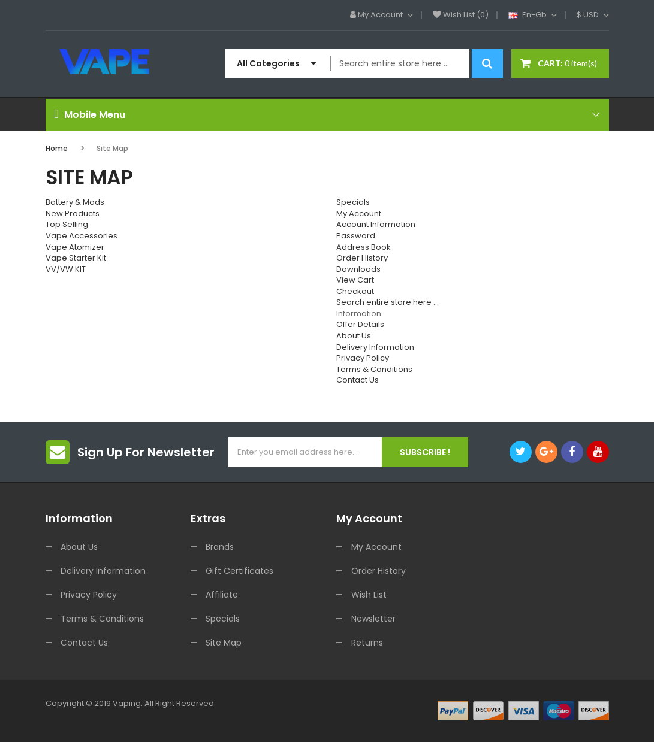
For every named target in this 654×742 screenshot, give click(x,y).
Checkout (355, 291)
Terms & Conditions (374, 369)
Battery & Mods (75, 202)
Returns (367, 643)
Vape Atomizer (75, 247)
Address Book (363, 247)
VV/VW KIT (66, 269)
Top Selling (67, 224)
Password (355, 235)
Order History (362, 258)
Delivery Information (375, 347)
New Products (73, 213)
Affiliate (222, 595)
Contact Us (357, 380)
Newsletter (373, 619)
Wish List (369, 595)
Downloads (358, 269)
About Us (353, 335)
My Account (358, 213)
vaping (127, 703)
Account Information (375, 224)
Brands (220, 547)
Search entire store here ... (387, 302)
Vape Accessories (81, 235)
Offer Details (360, 324)
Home (57, 148)
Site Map (112, 148)
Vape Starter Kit (76, 258)
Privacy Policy (362, 358)
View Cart (355, 280)
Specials (353, 202)
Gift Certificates (239, 571)
